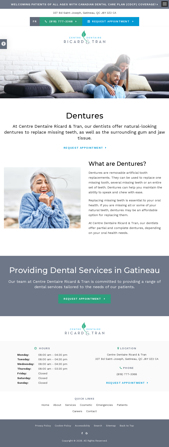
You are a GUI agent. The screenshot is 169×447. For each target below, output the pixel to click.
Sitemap (111, 425)
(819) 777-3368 (127, 374)
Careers (77, 411)
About (57, 404)
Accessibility (82, 425)
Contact (91, 411)
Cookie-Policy (63, 425)
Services (70, 404)
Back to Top (127, 425)
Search (98, 425)
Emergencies (104, 404)
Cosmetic (86, 404)
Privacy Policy (43, 425)
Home (45, 404)
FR (35, 21)
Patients (122, 404)
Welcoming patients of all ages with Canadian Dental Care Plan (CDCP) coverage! (83, 4)
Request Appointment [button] (111, 21)
